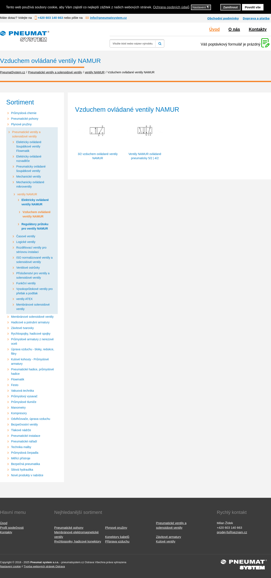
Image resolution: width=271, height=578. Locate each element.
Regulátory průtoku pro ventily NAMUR (34, 226)
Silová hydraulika (22, 469)
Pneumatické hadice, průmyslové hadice (32, 371)
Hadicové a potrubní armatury (30, 322)
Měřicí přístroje (20, 458)
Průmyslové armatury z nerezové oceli (32, 341)
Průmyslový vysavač (24, 396)
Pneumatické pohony (24, 118)
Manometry (18, 407)
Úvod (214, 29)
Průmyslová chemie (23, 113)
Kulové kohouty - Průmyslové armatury (30, 361)
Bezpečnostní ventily (24, 424)
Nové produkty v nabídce (27, 475)
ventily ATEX (24, 299)
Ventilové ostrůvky (28, 267)
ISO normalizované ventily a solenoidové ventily (34, 260)
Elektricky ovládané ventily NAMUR (35, 202)
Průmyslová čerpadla (24, 452)
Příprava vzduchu (117, 541)
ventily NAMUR (27, 194)
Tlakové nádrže (21, 430)
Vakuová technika (22, 390)
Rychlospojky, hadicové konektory (77, 541)
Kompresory (19, 413)
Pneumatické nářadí (24, 441)
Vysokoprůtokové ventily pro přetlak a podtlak (34, 291)
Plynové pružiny (21, 124)
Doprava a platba (256, 18)
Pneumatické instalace (25, 435)
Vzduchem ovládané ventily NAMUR (37, 214)
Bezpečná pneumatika (25, 464)
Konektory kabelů (117, 537)
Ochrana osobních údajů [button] (171, 7)
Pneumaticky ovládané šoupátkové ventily (31, 169)
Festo (14, 385)
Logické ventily (25, 242)
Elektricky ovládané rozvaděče (28, 159)
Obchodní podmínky (223, 18)
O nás (234, 29)
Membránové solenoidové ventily (33, 307)
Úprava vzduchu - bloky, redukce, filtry (32, 351)
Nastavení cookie (10, 566)
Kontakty (258, 29)
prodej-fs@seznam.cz (232, 532)
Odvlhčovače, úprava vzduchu (30, 418)
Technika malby (21, 447)
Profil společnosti (12, 527)
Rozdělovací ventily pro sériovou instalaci (31, 250)
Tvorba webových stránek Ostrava (44, 566)
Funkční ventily (26, 283)
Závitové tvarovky (22, 328)
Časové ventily (25, 236)
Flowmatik (17, 379)
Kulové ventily (165, 541)
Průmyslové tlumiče (23, 402)
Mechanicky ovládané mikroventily (30, 184)
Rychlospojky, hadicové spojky (30, 333)
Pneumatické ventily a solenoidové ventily (26, 134)
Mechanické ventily (28, 176)
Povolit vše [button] (253, 7)
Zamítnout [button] (230, 7)
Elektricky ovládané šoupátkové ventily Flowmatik (28, 146)
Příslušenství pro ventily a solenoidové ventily (33, 275)
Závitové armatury (168, 537)
